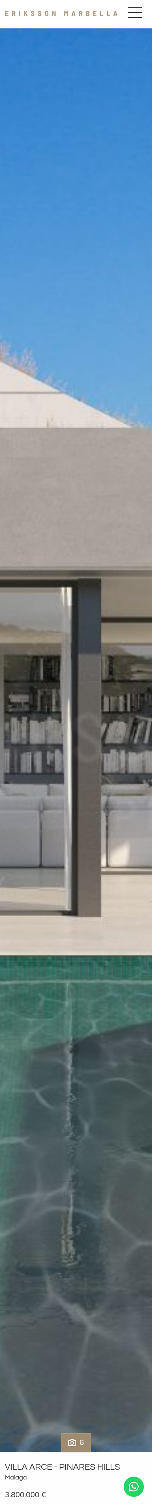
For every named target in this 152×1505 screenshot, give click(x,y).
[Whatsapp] (134, 1487)
